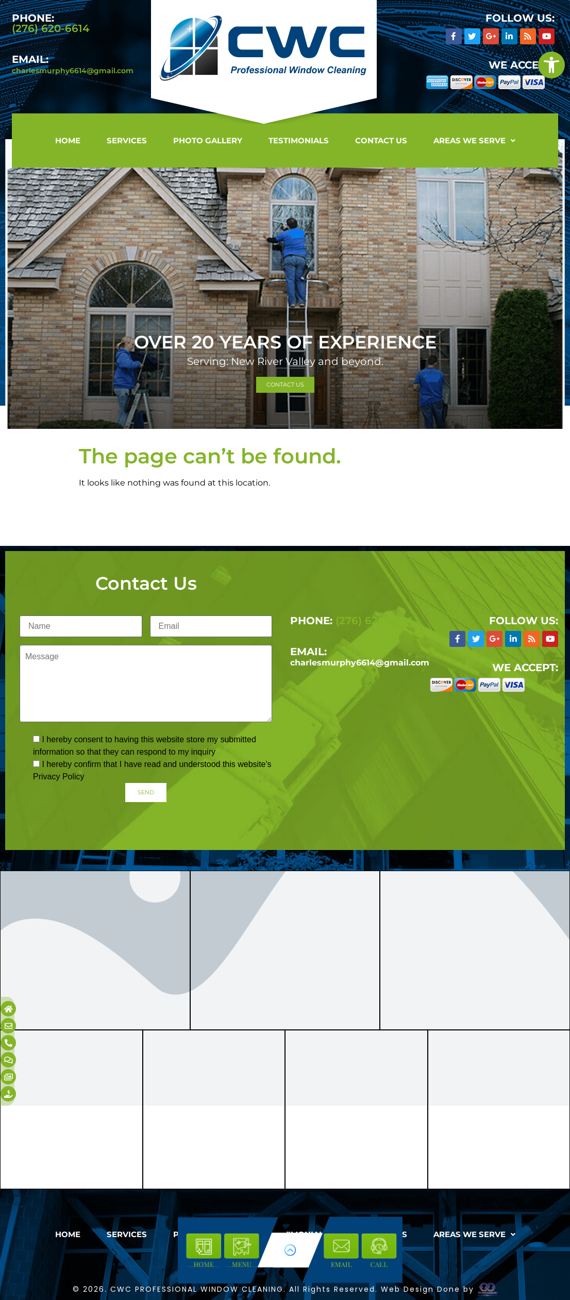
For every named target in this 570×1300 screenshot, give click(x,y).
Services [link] (127, 140)
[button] (474, 140)
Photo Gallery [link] (207, 140)
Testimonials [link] (299, 140)
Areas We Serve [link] (474, 140)
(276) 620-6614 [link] (51, 28)
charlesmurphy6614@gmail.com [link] (72, 70)
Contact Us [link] (381, 140)
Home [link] (67, 140)
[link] (551, 65)
